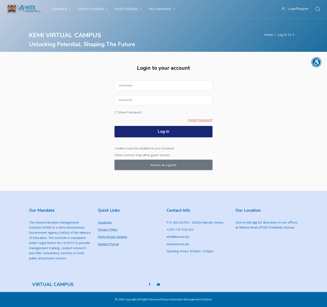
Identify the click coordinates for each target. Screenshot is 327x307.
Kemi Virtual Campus (112, 237)
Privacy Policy (107, 229)
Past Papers (128, 9)
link (255, 222)
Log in (163, 131)
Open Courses (93, 9)
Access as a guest (163, 165)
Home (268, 34)
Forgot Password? (200, 120)
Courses (61, 9)
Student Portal (108, 244)
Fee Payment (162, 9)
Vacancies (105, 222)
